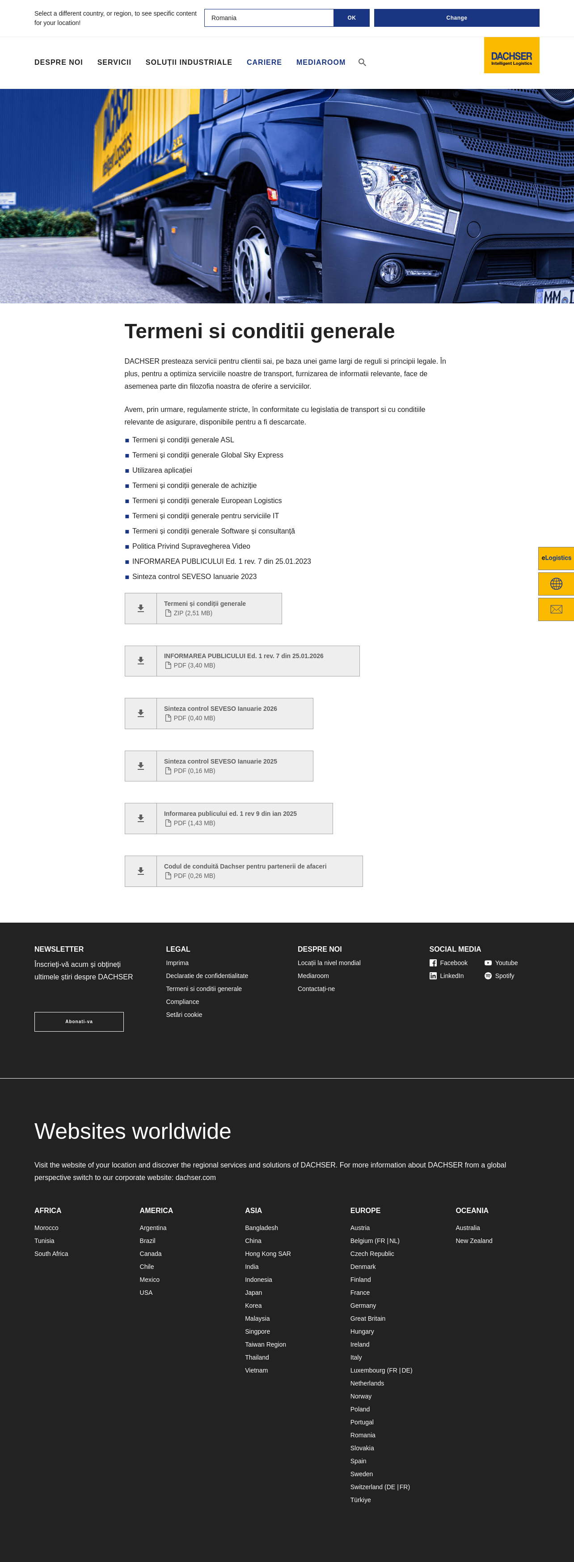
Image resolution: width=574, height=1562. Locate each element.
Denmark (363, 1266)
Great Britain (368, 1318)
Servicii (114, 62)
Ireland (360, 1344)
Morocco (46, 1227)
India (251, 1266)
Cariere (264, 62)
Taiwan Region (265, 1344)
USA (146, 1292)
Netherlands (367, 1383)
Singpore (257, 1331)
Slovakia (362, 1448)
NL (393, 1240)
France (360, 1292)
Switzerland (366, 1487)
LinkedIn (447, 975)
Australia (468, 1227)
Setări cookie (184, 1014)
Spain (358, 1461)
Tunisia (44, 1240)
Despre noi (58, 62)
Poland (360, 1409)
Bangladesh (261, 1227)
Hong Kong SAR (268, 1253)
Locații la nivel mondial (329, 962)
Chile (147, 1266)
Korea (253, 1305)
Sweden (361, 1474)
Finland (360, 1279)
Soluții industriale (189, 62)
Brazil (148, 1240)
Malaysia (257, 1318)
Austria (360, 1227)
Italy (356, 1357)
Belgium (361, 1240)
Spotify (500, 975)
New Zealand (474, 1240)
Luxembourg (367, 1370)
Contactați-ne (316, 988)
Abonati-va (79, 1021)
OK (352, 18)
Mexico (150, 1279)
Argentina (153, 1227)
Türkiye (360, 1499)
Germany (363, 1305)
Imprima (177, 962)
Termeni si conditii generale (204, 988)
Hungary (362, 1331)
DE (405, 1370)
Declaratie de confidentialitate (207, 975)
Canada (151, 1253)
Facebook (449, 962)
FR (381, 1240)
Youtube (501, 962)
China (253, 1240)
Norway (360, 1396)
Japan (253, 1292)
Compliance (182, 1001)
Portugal (362, 1422)
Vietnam (256, 1370)
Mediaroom (321, 62)
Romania (363, 1435)
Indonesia (258, 1279)
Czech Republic (372, 1253)
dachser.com (196, 1177)
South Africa (51, 1253)
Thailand (257, 1357)
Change (456, 18)
